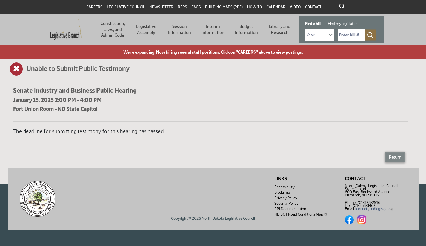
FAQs (196, 7)
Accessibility (284, 187)
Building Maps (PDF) (224, 7)
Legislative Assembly (146, 29)
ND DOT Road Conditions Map (301, 214)
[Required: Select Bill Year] (319, 35)
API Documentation (290, 209)
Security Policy (286, 203)
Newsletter (161, 7)
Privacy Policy (285, 198)
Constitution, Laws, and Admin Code (113, 29)
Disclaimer (282, 192)
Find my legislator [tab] (342, 23)
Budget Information (246, 29)
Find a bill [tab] (313, 23)
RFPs (182, 7)
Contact (313, 7)
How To (254, 7)
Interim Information (213, 29)
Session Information (179, 29)
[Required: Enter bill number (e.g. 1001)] (351, 35)
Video (295, 7)
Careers (94, 7)
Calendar (276, 7)
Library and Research (279, 29)
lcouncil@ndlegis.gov (374, 209)
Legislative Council (126, 7)
